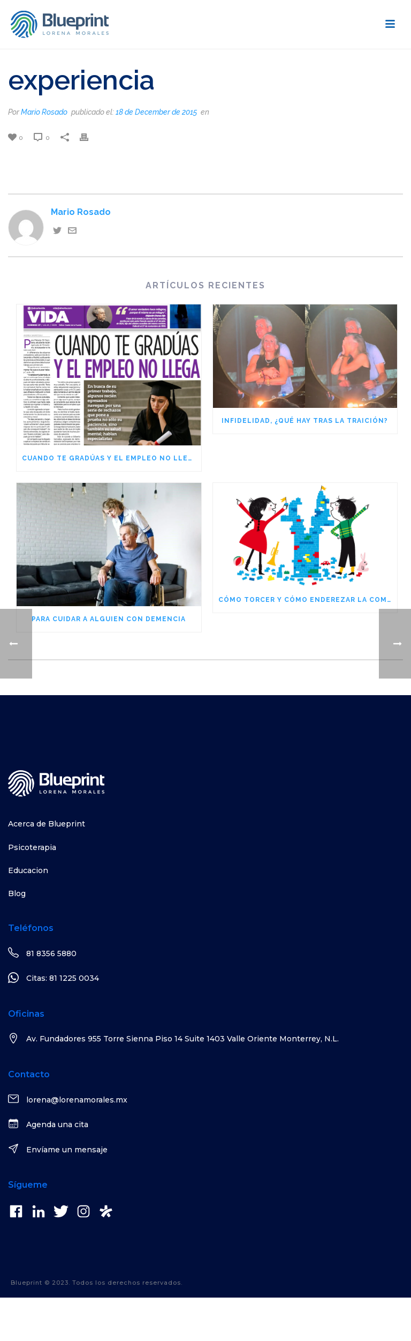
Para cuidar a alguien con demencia (109, 619)
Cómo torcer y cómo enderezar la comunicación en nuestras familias (308, 600)
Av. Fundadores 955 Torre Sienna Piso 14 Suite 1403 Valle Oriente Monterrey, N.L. (182, 1039)
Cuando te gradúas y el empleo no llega (110, 458)
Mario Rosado (44, 112)
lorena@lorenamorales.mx (76, 1100)
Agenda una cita (57, 1124)
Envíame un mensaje (67, 1149)
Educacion (28, 870)
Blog (17, 893)
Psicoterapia (32, 847)
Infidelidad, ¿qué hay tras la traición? (305, 420)
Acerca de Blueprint (46, 824)
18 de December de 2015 (156, 112)
